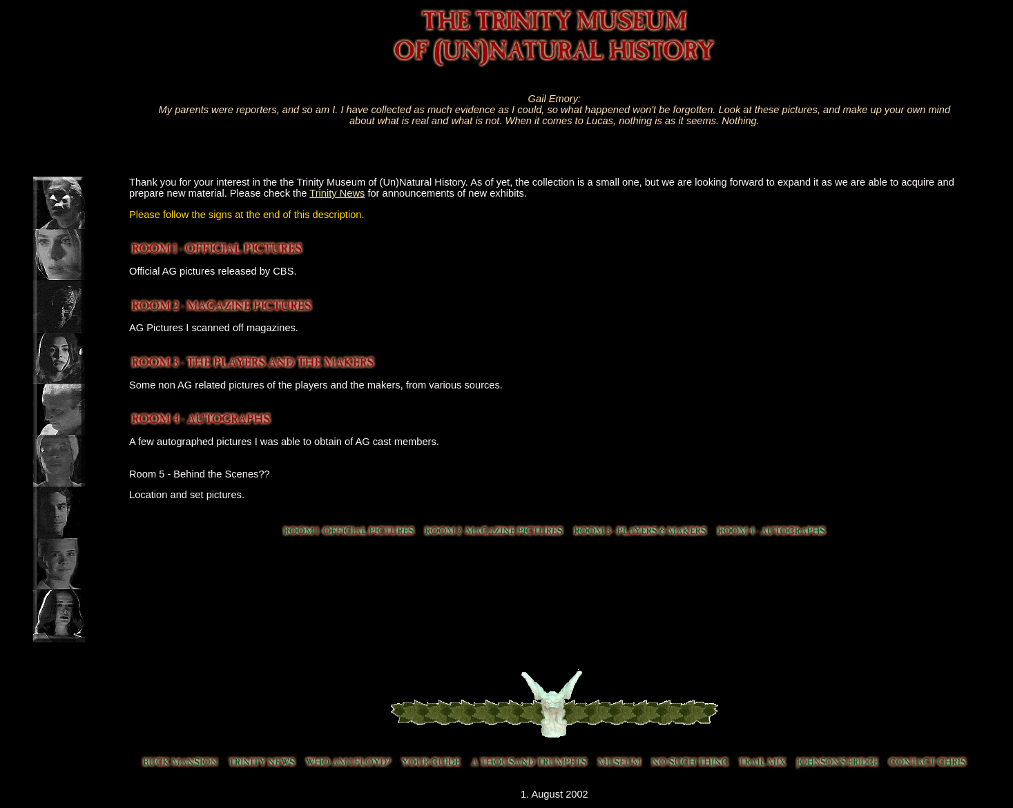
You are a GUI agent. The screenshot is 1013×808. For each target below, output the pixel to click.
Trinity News (337, 193)
